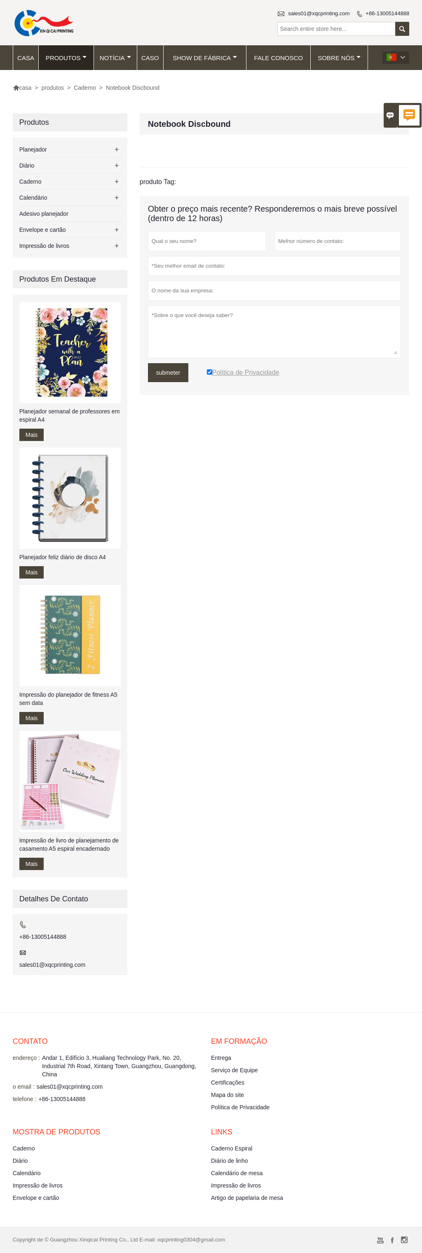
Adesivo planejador (43, 213)
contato (30, 1041)
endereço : (26, 1058)
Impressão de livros (44, 246)
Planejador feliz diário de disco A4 (62, 557)
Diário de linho (229, 1160)
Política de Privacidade (240, 1107)
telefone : (25, 1099)
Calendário (33, 197)
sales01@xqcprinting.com (318, 13)
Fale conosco (278, 57)
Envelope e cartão (42, 229)
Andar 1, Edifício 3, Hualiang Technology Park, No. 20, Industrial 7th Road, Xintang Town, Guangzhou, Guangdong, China (119, 1066)
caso (150, 57)
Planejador (33, 149)
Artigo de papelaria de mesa (247, 1198)
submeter (168, 372)
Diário (27, 165)
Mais (32, 435)
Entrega (221, 1058)
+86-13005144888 (387, 13)
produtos (66, 57)
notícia (115, 57)
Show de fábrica (205, 57)
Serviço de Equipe (234, 1070)
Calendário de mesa (237, 1173)
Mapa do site (227, 1095)
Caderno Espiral (231, 1148)
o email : (24, 1086)
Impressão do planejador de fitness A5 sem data (68, 698)
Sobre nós (339, 57)
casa (25, 57)
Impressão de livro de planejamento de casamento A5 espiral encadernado (69, 844)
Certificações (227, 1082)
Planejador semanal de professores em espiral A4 (69, 415)
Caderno (85, 87)
